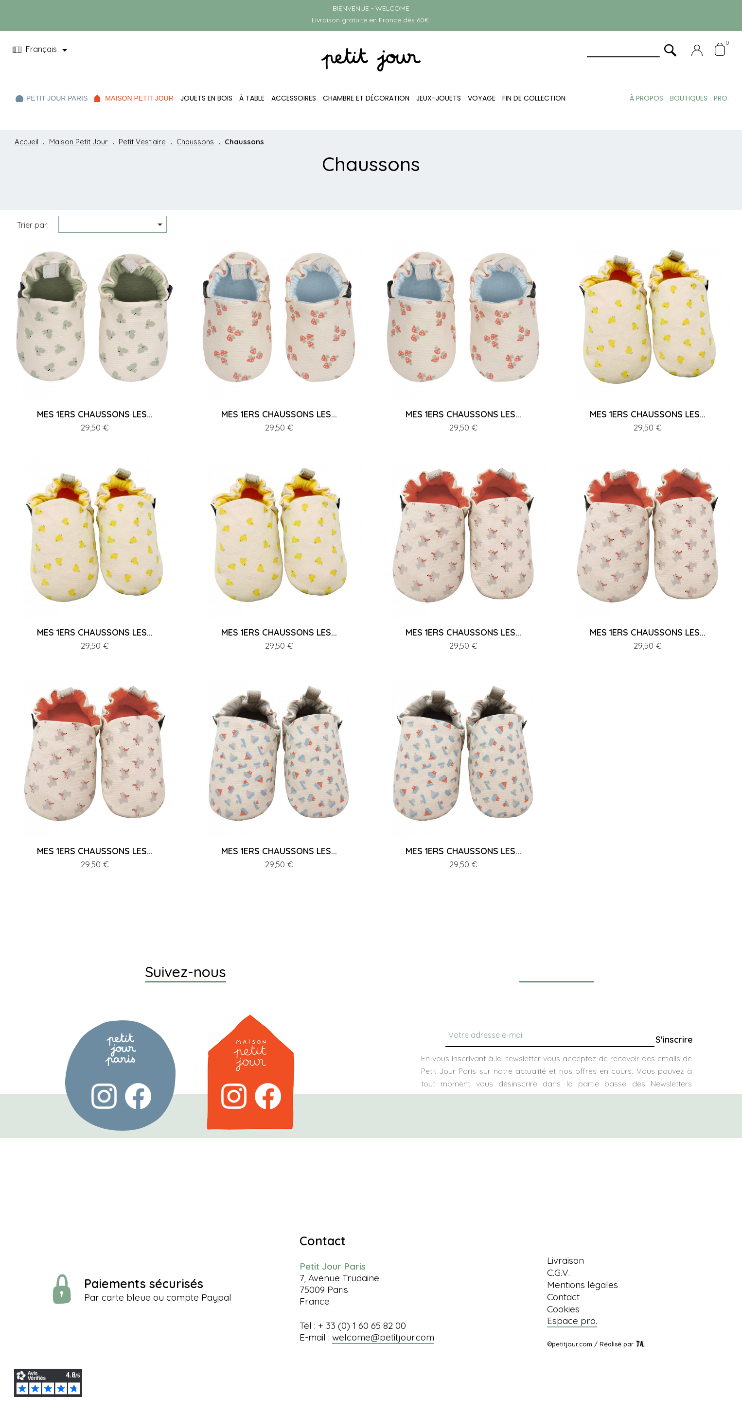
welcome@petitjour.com (383, 1337)
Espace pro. (572, 1320)
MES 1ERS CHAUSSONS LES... (95, 414)
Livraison (565, 1260)
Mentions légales (582, 1285)
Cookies (563, 1309)
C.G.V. (558, 1272)
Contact (563, 1297)
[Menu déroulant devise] (42, 50)
